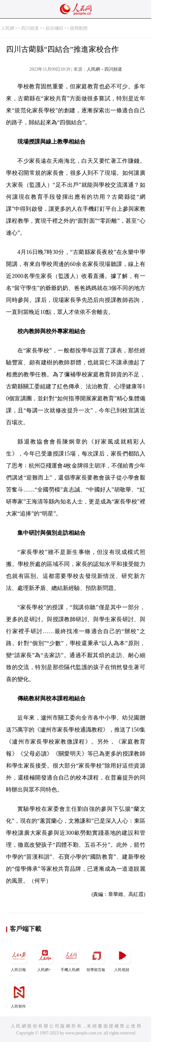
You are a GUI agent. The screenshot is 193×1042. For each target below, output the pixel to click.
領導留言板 (96, 958)
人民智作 (19, 995)
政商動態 (79, 28)
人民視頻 (122, 958)
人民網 (7, 28)
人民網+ (45, 958)
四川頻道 (30, 28)
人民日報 (19, 958)
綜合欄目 (54, 28)
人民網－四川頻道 (104, 69)
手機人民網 (71, 958)
